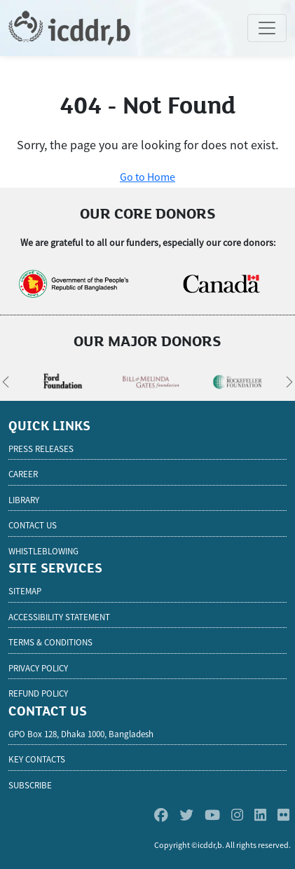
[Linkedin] (260, 815)
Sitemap (24, 591)
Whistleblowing (43, 551)
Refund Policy (38, 693)
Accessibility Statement (59, 617)
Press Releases (41, 449)
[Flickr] (283, 815)
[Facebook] (161, 815)
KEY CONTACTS (36, 759)
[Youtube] (212, 815)
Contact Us (32, 525)
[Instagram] (237, 815)
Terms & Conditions (50, 642)
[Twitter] (186, 815)
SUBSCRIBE (30, 785)
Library (23, 500)
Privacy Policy (38, 668)
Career (23, 474)
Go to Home (147, 177)
